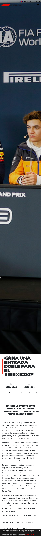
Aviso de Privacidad (29, 534)
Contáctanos (15, 2)
